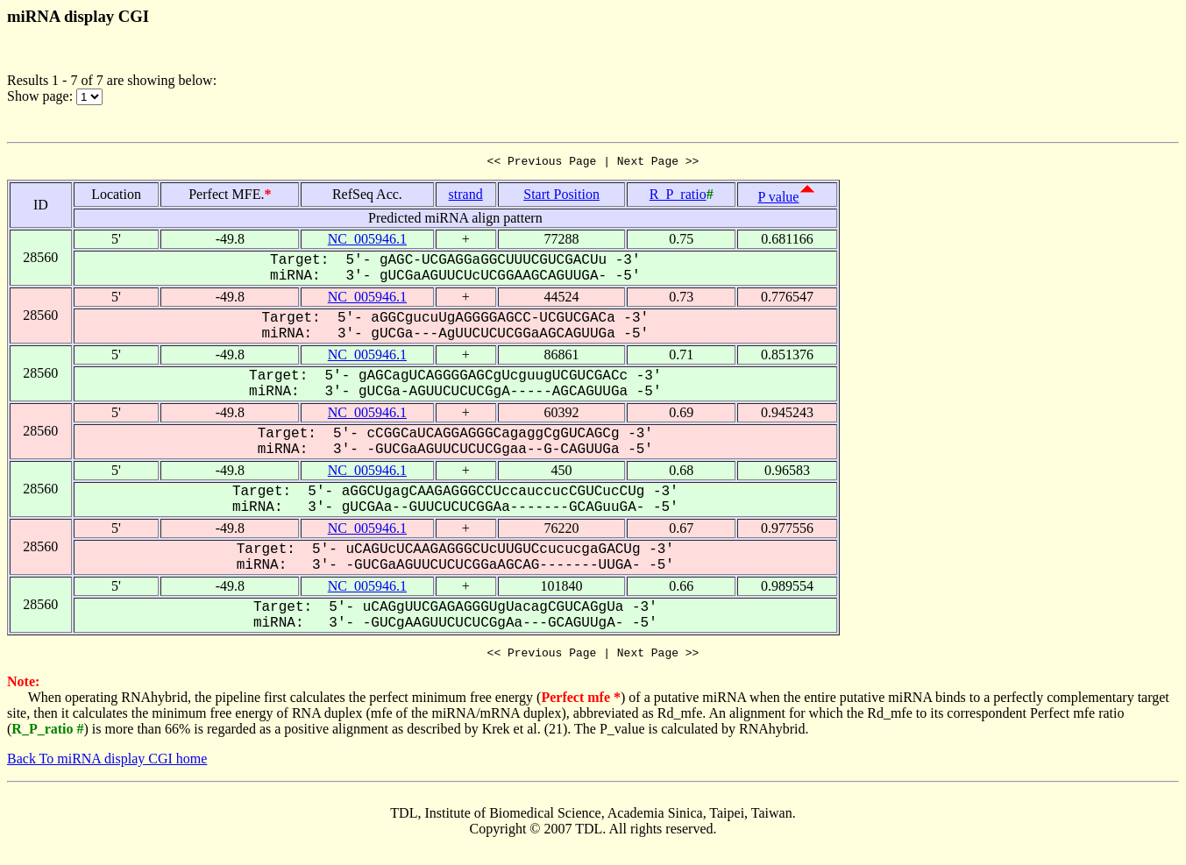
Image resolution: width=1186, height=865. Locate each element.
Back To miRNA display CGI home (107, 763)
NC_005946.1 (367, 241)
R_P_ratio (678, 196)
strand (466, 196)
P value (778, 199)
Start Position (561, 196)
